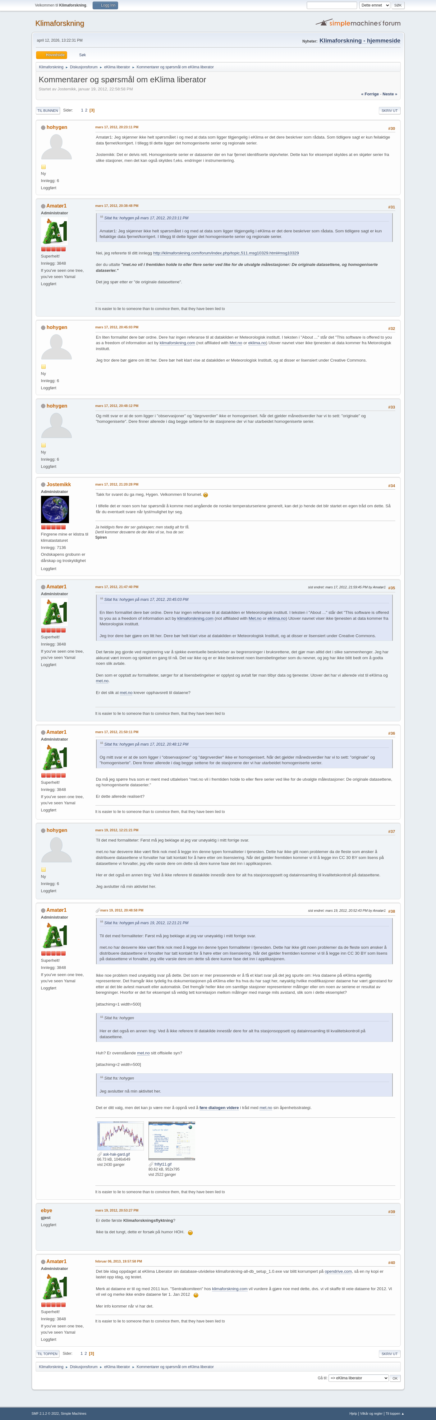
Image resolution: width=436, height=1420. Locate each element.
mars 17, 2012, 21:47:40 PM (117, 587)
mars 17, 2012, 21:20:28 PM (117, 484)
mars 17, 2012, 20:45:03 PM (117, 327)
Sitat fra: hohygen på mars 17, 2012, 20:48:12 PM (146, 744)
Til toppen (47, 1354)
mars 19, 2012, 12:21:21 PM (117, 830)
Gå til (322, 1378)
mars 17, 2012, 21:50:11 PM (117, 732)
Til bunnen (48, 110)
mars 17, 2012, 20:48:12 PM (117, 406)
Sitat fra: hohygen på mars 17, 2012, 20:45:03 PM (146, 599)
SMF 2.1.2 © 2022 (45, 1413)
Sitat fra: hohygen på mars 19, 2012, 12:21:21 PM (146, 923)
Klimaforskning (59, 23)
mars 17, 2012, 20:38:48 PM (117, 206)
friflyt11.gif (160, 1164)
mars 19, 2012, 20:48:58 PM (122, 910)
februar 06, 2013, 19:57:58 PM (118, 1261)
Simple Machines (73, 1413)
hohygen (57, 127)
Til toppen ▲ (395, 1413)
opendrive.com (338, 1271)
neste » (390, 94)
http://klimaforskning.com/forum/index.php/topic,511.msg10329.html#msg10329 (226, 253)
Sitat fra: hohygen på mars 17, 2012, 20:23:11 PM (146, 218)
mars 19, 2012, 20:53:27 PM (117, 1210)
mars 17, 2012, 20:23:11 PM (117, 127)
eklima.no (257, 342)
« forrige (370, 94)
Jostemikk (59, 484)
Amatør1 (56, 205)
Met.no (236, 342)
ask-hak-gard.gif (113, 1154)
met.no (102, 680)
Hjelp (353, 1413)
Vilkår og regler (371, 1413)
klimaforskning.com (177, 342)
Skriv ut (390, 110)
